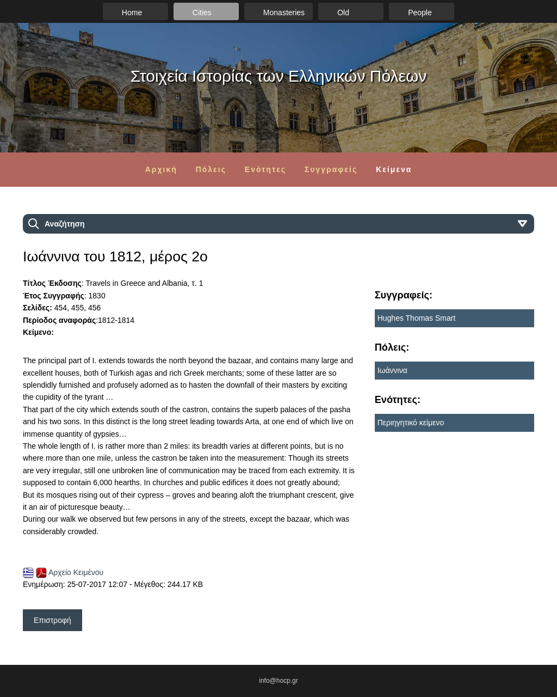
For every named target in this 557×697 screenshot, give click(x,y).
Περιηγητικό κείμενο (410, 422)
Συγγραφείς (331, 169)
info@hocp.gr (278, 680)
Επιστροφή (52, 620)
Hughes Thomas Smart (416, 318)
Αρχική (161, 169)
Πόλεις (211, 169)
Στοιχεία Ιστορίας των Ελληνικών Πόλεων (279, 76)
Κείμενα (394, 169)
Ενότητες (265, 169)
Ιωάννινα (392, 370)
